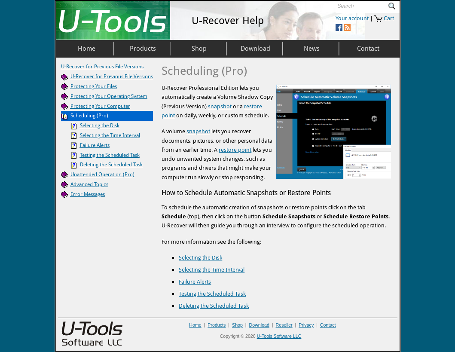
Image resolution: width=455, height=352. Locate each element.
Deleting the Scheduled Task (214, 306)
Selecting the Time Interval (211, 269)
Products (217, 325)
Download (259, 325)
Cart (389, 18)
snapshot (220, 106)
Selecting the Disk (200, 257)
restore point (235, 150)
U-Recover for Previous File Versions (102, 67)
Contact (328, 325)
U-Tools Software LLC (279, 336)
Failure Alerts (195, 282)
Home (195, 325)
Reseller (284, 325)
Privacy (306, 325)
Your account (352, 18)
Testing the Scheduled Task (212, 294)
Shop (237, 325)
